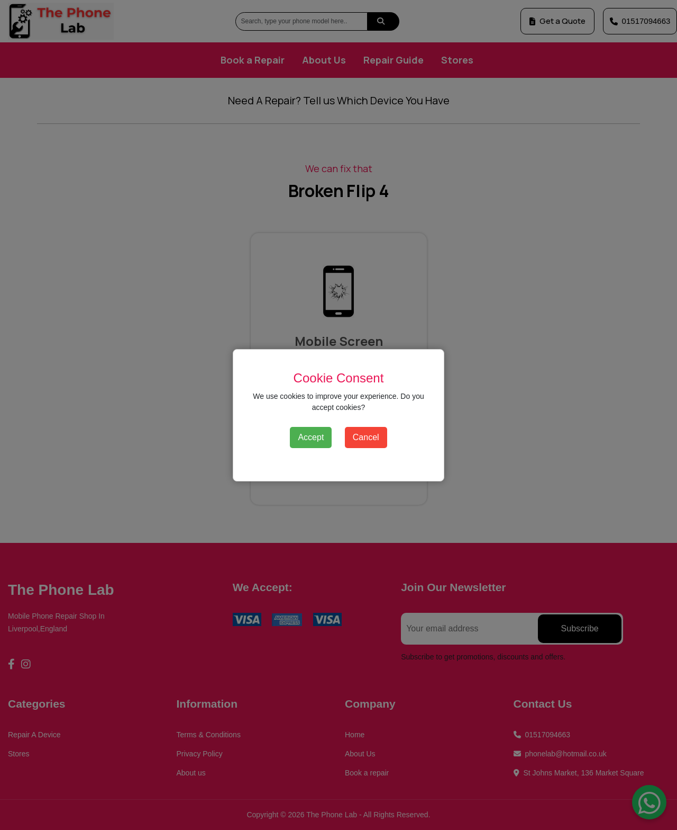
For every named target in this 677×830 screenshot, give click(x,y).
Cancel (366, 437)
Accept (311, 437)
